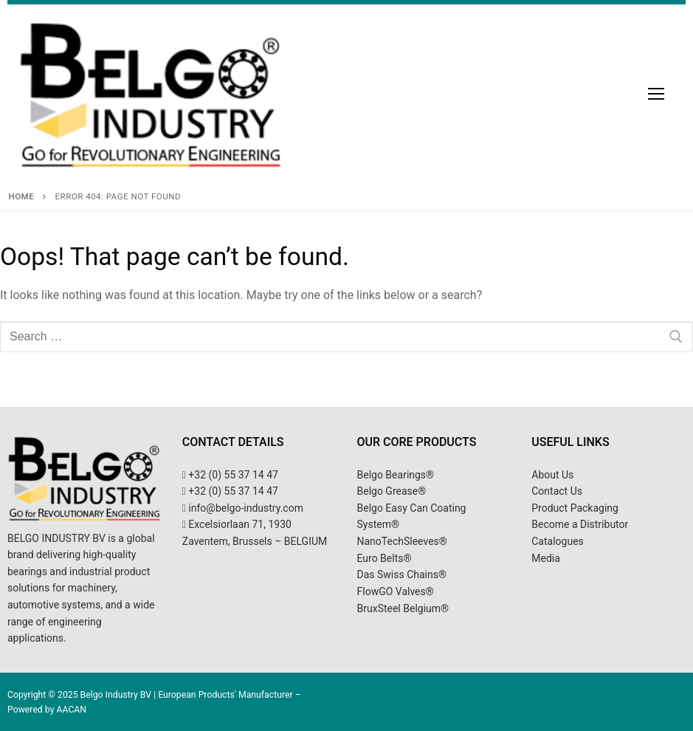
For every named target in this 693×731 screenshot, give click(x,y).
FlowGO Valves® (395, 591)
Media (545, 558)
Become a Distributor (579, 524)
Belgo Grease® (392, 491)
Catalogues (557, 541)
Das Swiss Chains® (402, 574)
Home (22, 196)
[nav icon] (656, 93)
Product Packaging (574, 508)
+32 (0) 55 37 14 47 (230, 475)
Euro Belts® (384, 558)
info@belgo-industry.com (242, 508)
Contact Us (556, 491)
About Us (552, 475)
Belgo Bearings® (396, 475)
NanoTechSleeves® (402, 541)
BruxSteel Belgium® (403, 608)
